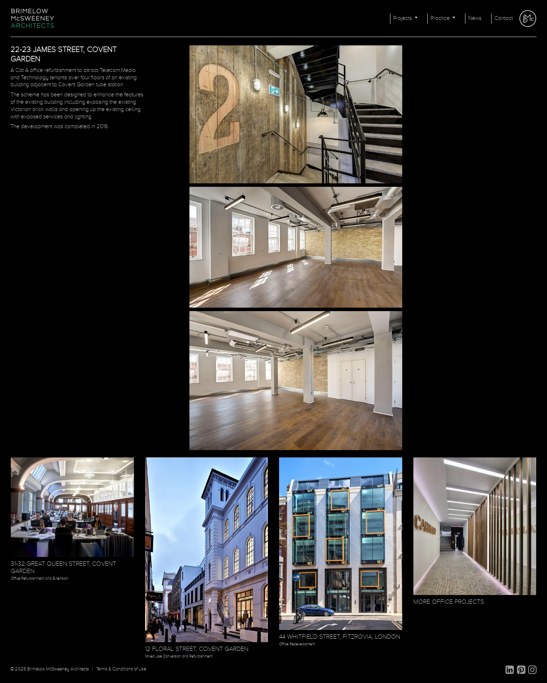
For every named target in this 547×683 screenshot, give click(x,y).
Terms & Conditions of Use (121, 669)
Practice (440, 18)
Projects (403, 18)
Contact (503, 18)
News (474, 18)
